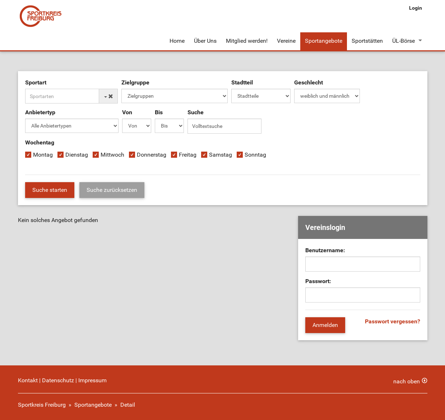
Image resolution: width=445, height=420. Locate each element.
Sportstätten (367, 40)
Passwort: (318, 281)
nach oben (406, 381)
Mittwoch (112, 154)
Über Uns (205, 40)
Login (415, 8)
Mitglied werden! (247, 40)
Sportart (35, 82)
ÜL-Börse (403, 40)
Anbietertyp (40, 112)
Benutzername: (325, 250)
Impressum (92, 380)
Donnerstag (151, 154)
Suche (195, 112)
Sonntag (255, 154)
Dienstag (76, 154)
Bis (159, 112)
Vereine (286, 40)
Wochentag (39, 142)
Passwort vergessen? (392, 321)
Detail (127, 404)
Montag (43, 154)
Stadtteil (242, 82)
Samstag (220, 154)
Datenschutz (58, 380)
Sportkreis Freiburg (42, 404)
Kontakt (28, 380)
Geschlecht (308, 82)
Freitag (187, 154)
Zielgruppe (135, 82)
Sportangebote (323, 40)
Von (127, 112)
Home (177, 40)
